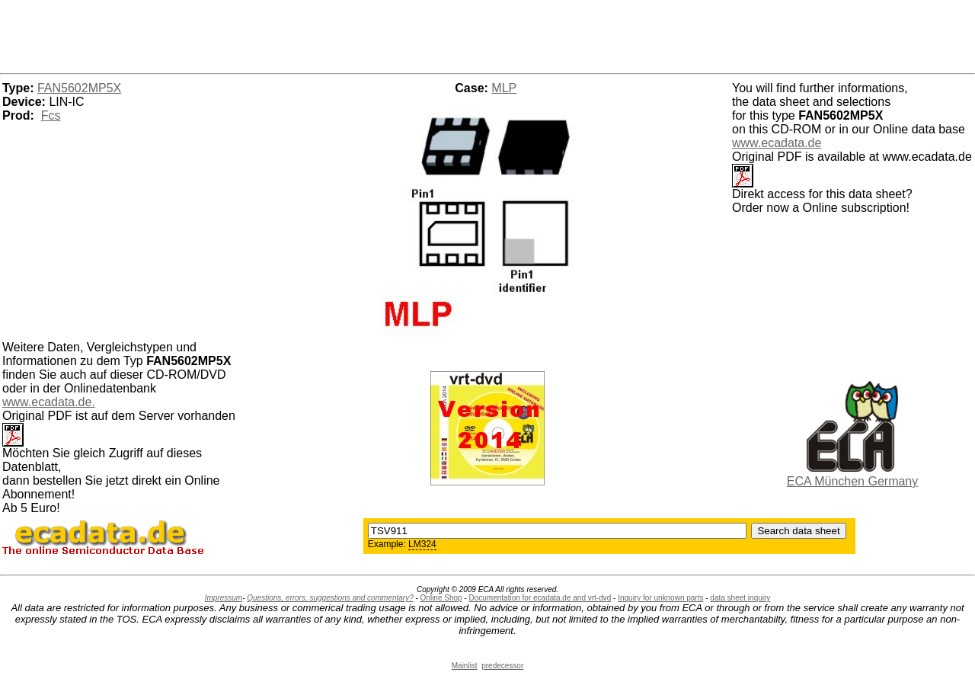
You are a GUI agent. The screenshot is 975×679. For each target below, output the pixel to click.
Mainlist (465, 665)
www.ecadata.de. (48, 402)
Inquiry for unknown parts (660, 598)
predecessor (502, 665)
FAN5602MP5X (79, 88)
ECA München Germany (853, 481)
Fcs (51, 115)
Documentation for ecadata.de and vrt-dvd (540, 598)
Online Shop (441, 598)
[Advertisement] (487, 34)
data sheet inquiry (740, 598)
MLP (503, 88)
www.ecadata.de (776, 142)
